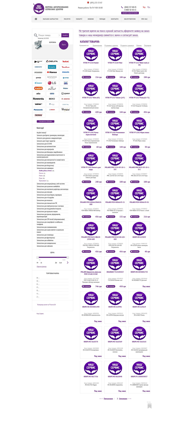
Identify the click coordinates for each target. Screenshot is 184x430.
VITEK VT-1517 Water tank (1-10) (139, 64)
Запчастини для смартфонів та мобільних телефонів (50, 223)
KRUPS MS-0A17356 (91, 376)
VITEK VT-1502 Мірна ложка (139, 132)
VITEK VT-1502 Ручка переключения (90, 133)
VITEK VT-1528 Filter (115, 63)
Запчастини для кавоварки (45, 168)
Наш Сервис (40, 313)
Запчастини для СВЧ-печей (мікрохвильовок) (51, 219)
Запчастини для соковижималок (47, 227)
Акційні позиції (41, 132)
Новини (91, 19)
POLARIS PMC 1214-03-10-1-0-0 (115, 168)
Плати (40, 176)
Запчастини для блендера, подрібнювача (49, 152)
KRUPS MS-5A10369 (115, 341)
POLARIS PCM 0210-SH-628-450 (115, 238)
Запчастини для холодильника (46, 243)
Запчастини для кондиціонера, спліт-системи (51, 184)
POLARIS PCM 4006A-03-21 (115, 202)
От (37, 263)
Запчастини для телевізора (45, 235)
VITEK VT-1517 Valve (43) (91, 97)
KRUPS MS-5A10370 (91, 341)
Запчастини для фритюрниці (46, 238)
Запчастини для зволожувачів (46, 163)
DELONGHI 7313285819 (115, 272)
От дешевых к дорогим (111, 45)
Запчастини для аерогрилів (45, 149)
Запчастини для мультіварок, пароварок (49, 195)
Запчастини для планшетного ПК (47, 203)
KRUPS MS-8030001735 (139, 272)
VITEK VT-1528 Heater (91, 63)
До (56, 263)
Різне (40, 178)
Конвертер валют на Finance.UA (46, 305)
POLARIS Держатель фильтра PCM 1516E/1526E (91, 273)
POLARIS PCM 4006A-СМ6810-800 (91, 203)
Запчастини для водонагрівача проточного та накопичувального (51, 156)
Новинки (139, 45)
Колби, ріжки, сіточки (45, 171)
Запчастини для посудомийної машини (49, 209)
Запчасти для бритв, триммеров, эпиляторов (50, 135)
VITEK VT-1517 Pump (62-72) (139, 97)
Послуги (67, 19)
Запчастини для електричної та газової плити (51, 160)
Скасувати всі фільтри (45, 121)
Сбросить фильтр (41, 266)
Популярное (147, 45)
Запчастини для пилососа (44, 200)
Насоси (41, 173)
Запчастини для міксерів (44, 192)
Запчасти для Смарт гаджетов (46, 141)
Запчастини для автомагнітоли (46, 146)
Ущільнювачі (42, 181)
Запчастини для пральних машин (47, 211)
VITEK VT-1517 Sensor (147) (115, 97)
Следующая (123, 398)
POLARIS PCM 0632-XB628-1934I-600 (91, 238)
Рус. (149, 7)
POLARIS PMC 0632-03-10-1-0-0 (139, 168)
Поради (102, 19)
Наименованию (97, 45)
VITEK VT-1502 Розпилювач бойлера (115, 133)
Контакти (115, 19)
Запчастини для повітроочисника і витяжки (50, 206)
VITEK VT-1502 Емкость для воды (91, 168)
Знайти (65, 35)
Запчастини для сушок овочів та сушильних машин (50, 231)
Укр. (144, 7)
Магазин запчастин (50, 19)
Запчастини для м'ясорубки (45, 197)
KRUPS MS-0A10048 (115, 376)
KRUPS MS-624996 (115, 307)
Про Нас (144, 19)
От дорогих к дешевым (127, 45)
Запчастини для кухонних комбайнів (48, 186)
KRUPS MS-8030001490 (90, 307)
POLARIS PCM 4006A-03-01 (139, 202)
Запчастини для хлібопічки (45, 240)
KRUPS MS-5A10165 (139, 341)
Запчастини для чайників (45, 246)
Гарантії (79, 19)
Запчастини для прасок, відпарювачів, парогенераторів (48, 215)
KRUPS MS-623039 (139, 237)
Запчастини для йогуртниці (45, 165)
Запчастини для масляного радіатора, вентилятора (52, 189)
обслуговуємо (130, 19)
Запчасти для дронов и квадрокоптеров (49, 138)
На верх (149, 402)
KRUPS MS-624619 (139, 307)
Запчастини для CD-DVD (44, 144)
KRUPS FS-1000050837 (139, 376)
